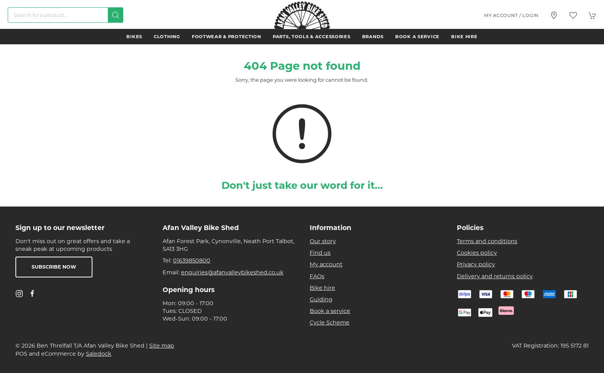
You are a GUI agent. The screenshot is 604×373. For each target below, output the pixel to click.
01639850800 (191, 260)
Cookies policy (477, 252)
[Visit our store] (554, 15)
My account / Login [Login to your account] (511, 15)
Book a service (417, 36)
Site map (161, 345)
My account (326, 264)
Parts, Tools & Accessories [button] (312, 36)
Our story (323, 241)
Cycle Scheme (329, 322)
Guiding (321, 299)
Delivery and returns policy (495, 276)
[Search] (65, 15)
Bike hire (464, 36)
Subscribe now (54, 267)
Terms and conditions (487, 241)
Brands (373, 36)
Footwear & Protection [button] (226, 36)
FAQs (317, 276)
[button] (573, 15)
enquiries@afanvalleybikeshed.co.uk (232, 272)
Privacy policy (476, 264)
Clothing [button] (167, 36)
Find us (320, 252)
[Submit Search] (115, 15)
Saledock (98, 353)
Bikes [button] (134, 36)
